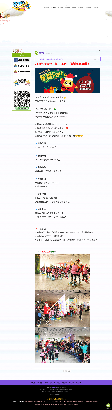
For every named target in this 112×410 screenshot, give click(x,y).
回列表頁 (67, 371)
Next (107, 30)
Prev (4, 30)
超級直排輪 (21, 6)
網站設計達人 (58, 394)
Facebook (99, 3)
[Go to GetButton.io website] (108, 408)
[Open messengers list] (108, 405)
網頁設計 (52, 394)
